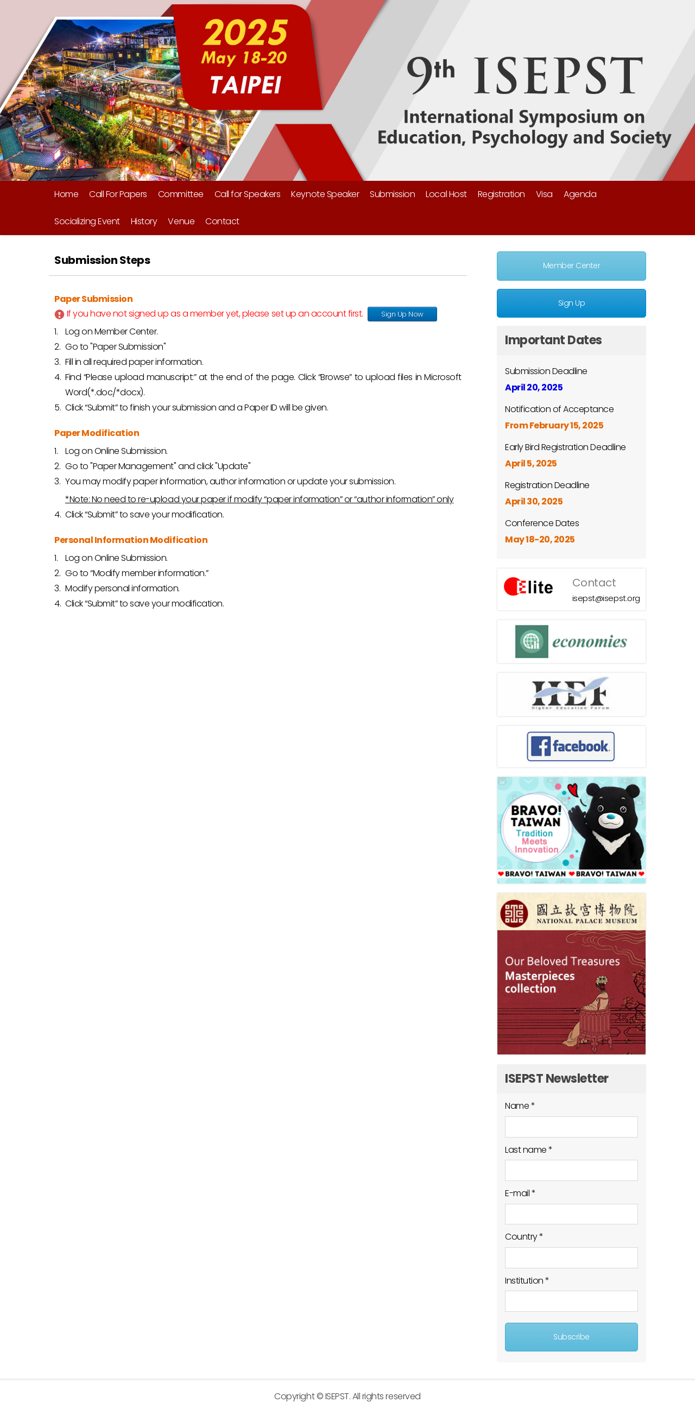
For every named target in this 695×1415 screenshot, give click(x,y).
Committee (181, 194)
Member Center (572, 265)
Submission (392, 194)
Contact (222, 221)
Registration (501, 194)
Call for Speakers (247, 194)
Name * (520, 1106)
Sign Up (571, 303)
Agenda (580, 194)
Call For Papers (118, 194)
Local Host (446, 194)
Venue (181, 221)
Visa (544, 194)
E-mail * (520, 1193)
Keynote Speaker (325, 194)
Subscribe (571, 1336)
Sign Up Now (402, 314)
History (144, 221)
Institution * (527, 1280)
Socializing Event (87, 221)
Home (66, 194)
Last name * (529, 1150)
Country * (524, 1236)
